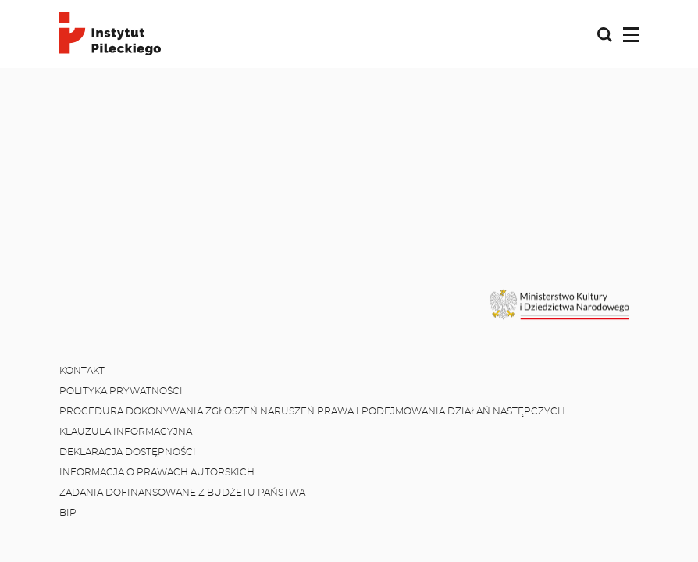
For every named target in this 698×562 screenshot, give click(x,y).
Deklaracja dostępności (127, 452)
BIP (68, 513)
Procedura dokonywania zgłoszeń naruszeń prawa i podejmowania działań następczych (312, 411)
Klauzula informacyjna (125, 431)
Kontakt (82, 370)
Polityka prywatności (121, 391)
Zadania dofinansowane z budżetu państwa (182, 492)
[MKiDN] (561, 304)
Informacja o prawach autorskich (157, 472)
